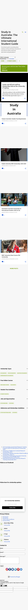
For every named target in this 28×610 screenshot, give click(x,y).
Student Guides (11, 60)
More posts (14, 268)
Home (2, 60)
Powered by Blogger (14, 576)
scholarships (3, 373)
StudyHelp (11, 403)
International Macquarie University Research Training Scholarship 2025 (14, 459)
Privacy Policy (6, 520)
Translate (10, 58)
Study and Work (4, 403)
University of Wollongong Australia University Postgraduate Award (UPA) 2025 (14, 456)
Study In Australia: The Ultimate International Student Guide (9, 37)
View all (5, 70)
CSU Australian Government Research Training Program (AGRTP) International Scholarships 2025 (15, 448)
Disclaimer (5, 518)
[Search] (22, 32)
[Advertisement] (14, 15)
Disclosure (5, 516)
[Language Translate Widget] (8, 57)
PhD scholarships (12, 373)
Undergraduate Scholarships (7, 375)
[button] (25, 99)
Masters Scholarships (22, 373)
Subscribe (12, 507)
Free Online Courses (5, 384)
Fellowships (13, 384)
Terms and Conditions (8, 519)
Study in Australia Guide (6, 412)
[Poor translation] (5, 586)
